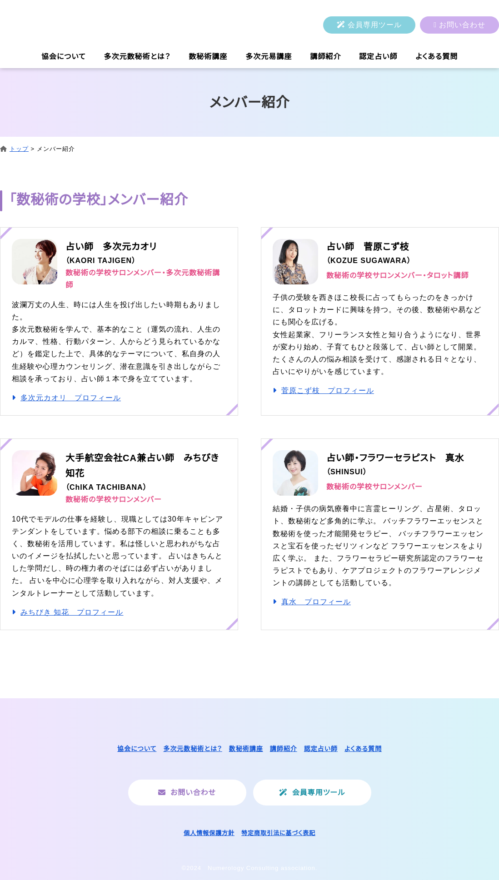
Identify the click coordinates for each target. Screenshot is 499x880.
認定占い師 (378, 56)
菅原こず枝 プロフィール (327, 390)
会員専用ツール (375, 25)
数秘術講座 (208, 56)
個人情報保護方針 (209, 833)
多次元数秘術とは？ (137, 56)
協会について (63, 56)
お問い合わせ (462, 25)
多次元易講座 (268, 56)
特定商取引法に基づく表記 (278, 833)
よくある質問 (436, 56)
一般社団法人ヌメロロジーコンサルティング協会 (93, 25)
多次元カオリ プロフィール (70, 398)
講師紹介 (325, 56)
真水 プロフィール (316, 602)
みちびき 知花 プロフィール (71, 612)
